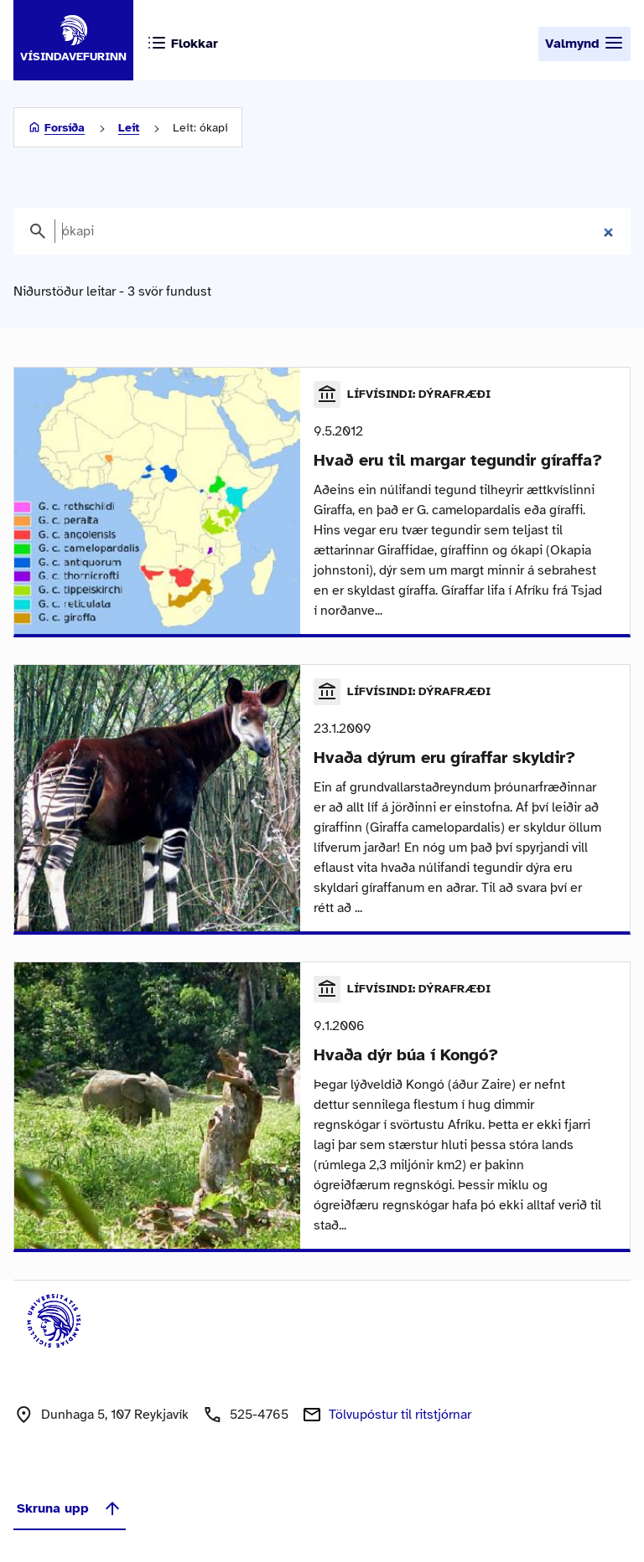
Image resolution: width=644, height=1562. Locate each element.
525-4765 (259, 1414)
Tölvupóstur (400, 1414)
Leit (128, 128)
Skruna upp (69, 1508)
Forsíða (64, 128)
